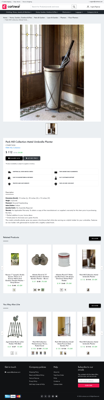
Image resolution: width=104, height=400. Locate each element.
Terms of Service (34, 378)
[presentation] (2, 268)
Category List (92, 12)
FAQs (55, 378)
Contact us (57, 381)
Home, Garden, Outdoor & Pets (46, 12)
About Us (56, 372)
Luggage (78, 12)
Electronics (66, 12)
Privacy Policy (33, 381)
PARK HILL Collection (13, 148)
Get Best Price (32, 158)
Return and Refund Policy (36, 375)
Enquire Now (14, 158)
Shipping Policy (34, 372)
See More (95, 238)
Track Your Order (59, 375)
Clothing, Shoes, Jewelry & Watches (18, 12)
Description (10, 192)
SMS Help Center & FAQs (37, 384)
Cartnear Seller (58, 384)
